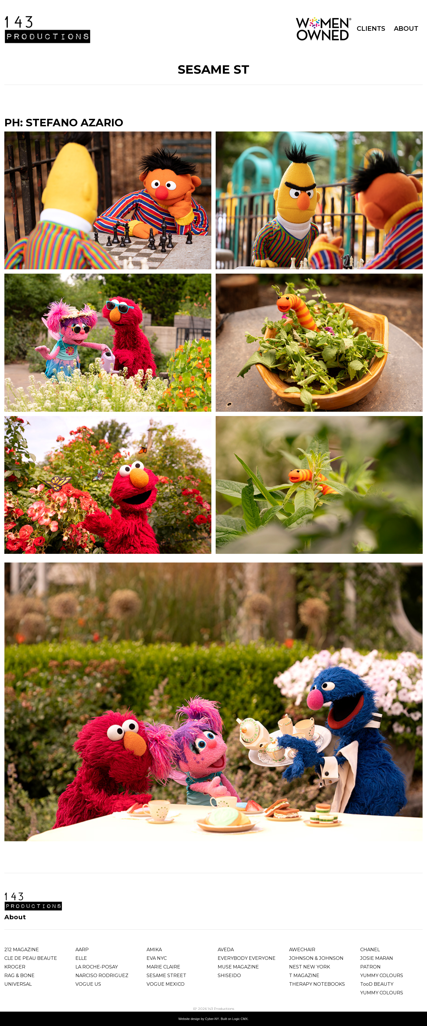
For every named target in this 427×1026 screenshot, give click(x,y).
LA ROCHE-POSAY (96, 967)
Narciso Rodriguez (101, 975)
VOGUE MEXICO (166, 984)
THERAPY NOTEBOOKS (317, 984)
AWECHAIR (302, 949)
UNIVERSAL (18, 984)
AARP (82, 949)
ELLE (81, 958)
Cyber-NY (212, 1019)
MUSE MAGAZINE (238, 967)
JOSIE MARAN (376, 958)
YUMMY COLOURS (381, 975)
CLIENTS (371, 29)
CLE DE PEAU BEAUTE (30, 958)
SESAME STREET (166, 975)
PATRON (370, 967)
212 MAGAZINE (21, 949)
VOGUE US (88, 984)
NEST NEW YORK (309, 967)
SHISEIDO (229, 975)
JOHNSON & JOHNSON (316, 958)
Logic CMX (240, 1019)
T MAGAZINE (304, 975)
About (15, 917)
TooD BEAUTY (376, 984)
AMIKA (154, 949)
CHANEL (370, 949)
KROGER (14, 967)
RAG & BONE (19, 975)
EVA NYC (157, 958)
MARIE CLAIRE (163, 967)
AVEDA (226, 949)
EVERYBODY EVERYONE (247, 958)
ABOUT (406, 29)
